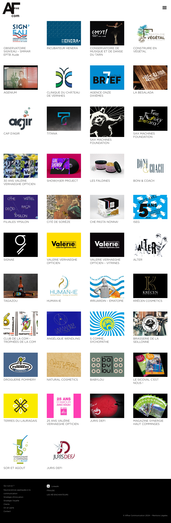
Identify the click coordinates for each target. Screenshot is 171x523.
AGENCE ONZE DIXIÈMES (100, 94)
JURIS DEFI (97, 420)
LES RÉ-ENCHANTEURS (57, 495)
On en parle (9, 508)
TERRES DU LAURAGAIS (20, 420)
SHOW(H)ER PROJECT (62, 180)
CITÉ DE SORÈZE (58, 221)
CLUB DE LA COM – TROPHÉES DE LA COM (20, 340)
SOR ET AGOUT (14, 467)
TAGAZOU (11, 300)
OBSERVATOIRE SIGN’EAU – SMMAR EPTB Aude (17, 51)
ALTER (137, 259)
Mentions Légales (159, 515)
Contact (7, 511)
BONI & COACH (143, 180)
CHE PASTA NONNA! (104, 221)
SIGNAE (9, 259)
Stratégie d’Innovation (13, 497)
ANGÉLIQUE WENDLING (63, 338)
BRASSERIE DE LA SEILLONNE (146, 340)
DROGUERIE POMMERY (20, 379)
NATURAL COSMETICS (62, 379)
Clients (7, 504)
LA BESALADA (143, 92)
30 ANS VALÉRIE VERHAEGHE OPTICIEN (19, 182)
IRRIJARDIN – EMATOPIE (107, 300)
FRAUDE (51, 490)
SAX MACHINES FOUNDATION (101, 141)
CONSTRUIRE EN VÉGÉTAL (145, 50)
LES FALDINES (100, 180)
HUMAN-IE (54, 300)
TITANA (52, 133)
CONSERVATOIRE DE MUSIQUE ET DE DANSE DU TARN (106, 51)
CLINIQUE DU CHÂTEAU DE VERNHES (63, 94)
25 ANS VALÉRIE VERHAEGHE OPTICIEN (63, 422)
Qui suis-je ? (9, 486)
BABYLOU (97, 379)
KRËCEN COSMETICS (147, 300)
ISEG (136, 221)
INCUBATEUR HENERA (62, 48)
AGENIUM (10, 92)
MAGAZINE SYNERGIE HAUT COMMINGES (148, 422)
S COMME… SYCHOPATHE (99, 340)
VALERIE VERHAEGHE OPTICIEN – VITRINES (105, 261)
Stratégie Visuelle (11, 501)
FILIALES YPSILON (16, 221)
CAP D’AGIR (12, 133)
